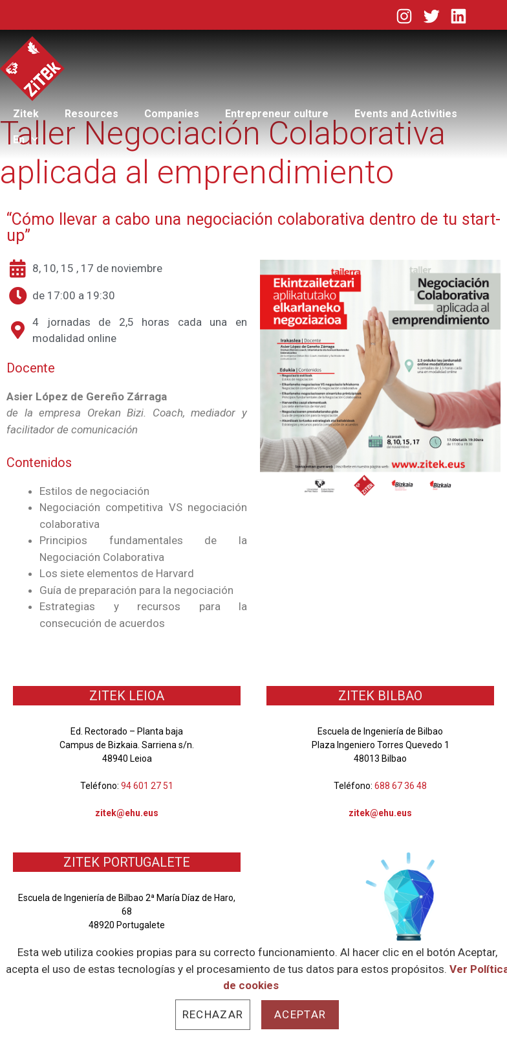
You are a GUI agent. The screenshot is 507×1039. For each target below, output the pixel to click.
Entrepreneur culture (277, 114)
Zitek (26, 114)
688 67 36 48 (400, 786)
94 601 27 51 (147, 786)
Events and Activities (405, 114)
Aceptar (300, 1014)
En (32, 140)
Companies (171, 114)
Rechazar (212, 1014)
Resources (91, 114)
